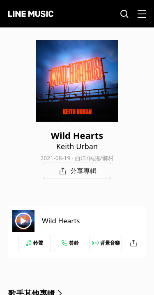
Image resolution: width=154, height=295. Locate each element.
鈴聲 (34, 242)
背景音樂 (106, 242)
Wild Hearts (61, 220)
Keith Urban (77, 146)
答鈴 (70, 242)
